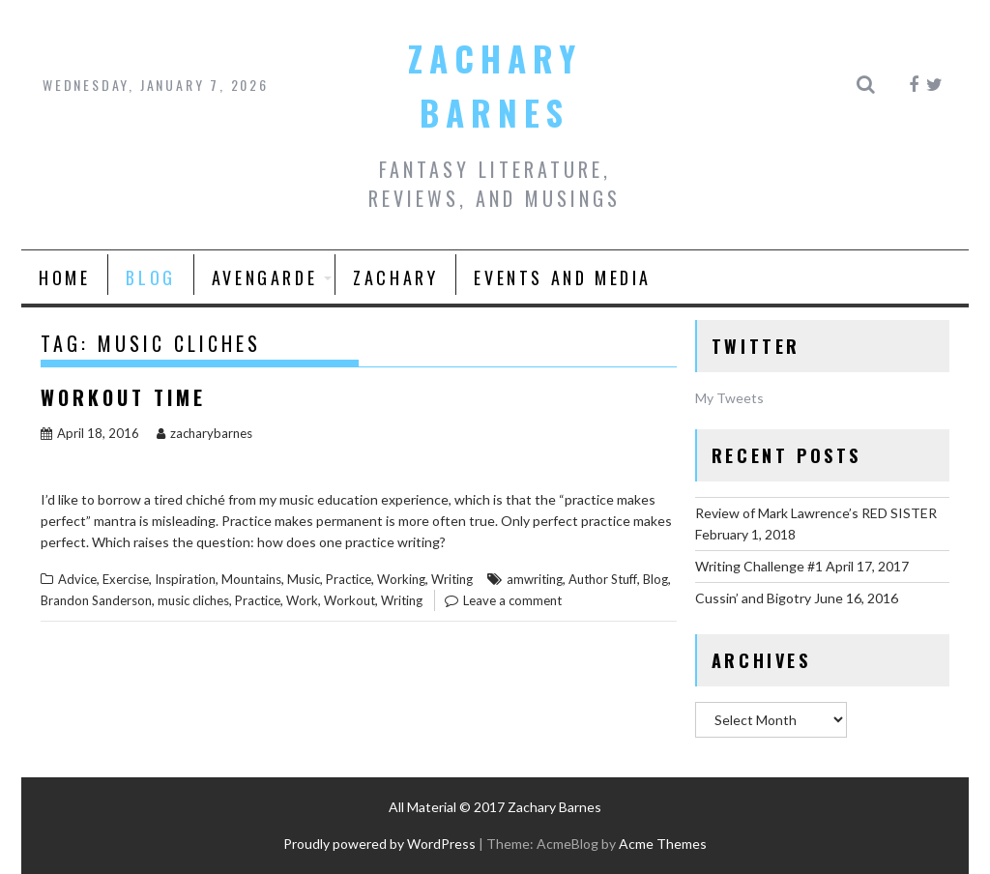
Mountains (251, 579)
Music (303, 579)
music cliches (193, 600)
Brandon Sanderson (96, 600)
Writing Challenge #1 (759, 566)
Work (302, 600)
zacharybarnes (204, 433)
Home (64, 277)
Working (401, 579)
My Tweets (729, 398)
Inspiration (185, 579)
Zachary (395, 277)
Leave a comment (512, 600)
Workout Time (123, 397)
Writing (452, 579)
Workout (349, 600)
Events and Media (563, 277)
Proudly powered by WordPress (379, 843)
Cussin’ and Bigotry (753, 598)
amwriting (535, 579)
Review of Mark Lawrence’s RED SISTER (816, 513)
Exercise (125, 579)
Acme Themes (663, 843)
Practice (348, 579)
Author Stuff (602, 579)
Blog (150, 277)
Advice (77, 579)
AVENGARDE (264, 277)
